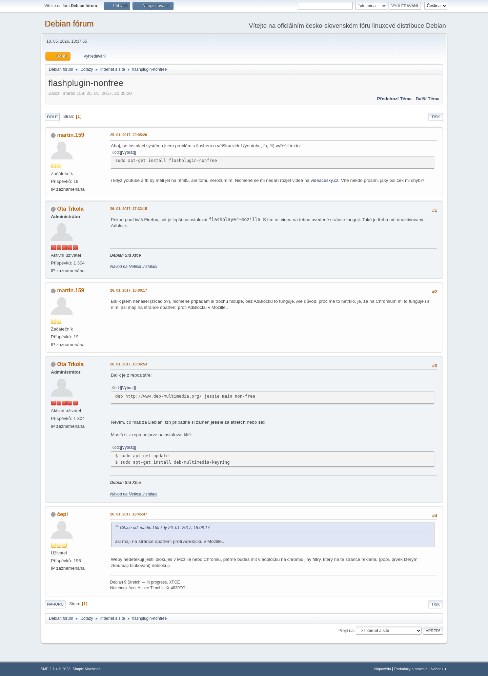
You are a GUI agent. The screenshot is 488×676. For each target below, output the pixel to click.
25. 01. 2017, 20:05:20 (128, 135)
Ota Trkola (70, 209)
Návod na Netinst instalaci (133, 266)
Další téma (428, 98)
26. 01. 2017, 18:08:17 (128, 290)
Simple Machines (86, 669)
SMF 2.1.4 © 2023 (55, 669)
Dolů (52, 117)
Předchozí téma (394, 98)
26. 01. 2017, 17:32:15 (128, 209)
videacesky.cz (325, 180)
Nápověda (382, 669)
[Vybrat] (128, 152)
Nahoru (55, 604)
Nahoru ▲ (439, 669)
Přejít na (346, 630)
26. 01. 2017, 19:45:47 (128, 514)
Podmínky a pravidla (411, 669)
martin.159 (70, 135)
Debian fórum (69, 23)
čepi (62, 514)
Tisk (435, 117)
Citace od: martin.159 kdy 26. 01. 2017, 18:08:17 (165, 527)
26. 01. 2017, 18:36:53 (128, 364)
